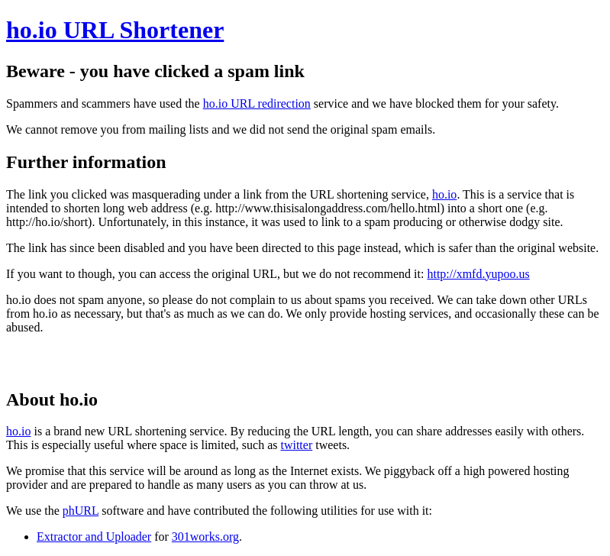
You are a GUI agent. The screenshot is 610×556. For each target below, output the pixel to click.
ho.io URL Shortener (115, 30)
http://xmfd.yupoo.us (478, 273)
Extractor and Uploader (94, 536)
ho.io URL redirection (257, 103)
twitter (296, 444)
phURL (80, 510)
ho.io (444, 194)
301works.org (205, 536)
